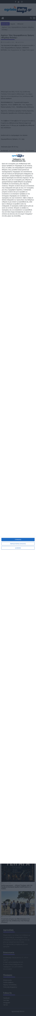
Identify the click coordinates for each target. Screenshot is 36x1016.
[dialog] (18, 508)
